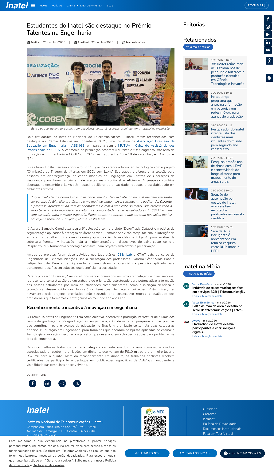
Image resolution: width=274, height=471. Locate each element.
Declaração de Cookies (48, 465)
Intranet (209, 419)
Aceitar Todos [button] (147, 453)
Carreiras (209, 414)
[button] (242, 453)
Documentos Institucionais (222, 429)
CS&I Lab (124, 254)
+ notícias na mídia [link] (199, 274)
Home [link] (43, 5)
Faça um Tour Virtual (218, 433)
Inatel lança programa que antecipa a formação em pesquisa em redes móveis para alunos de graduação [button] (227, 106)
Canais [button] (71, 5)
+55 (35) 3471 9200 (41, 435)
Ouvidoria (210, 409)
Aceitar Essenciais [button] (194, 453)
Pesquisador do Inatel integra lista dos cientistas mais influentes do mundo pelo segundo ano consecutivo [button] (227, 139)
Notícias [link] (57, 5)
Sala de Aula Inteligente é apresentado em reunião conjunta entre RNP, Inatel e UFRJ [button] (225, 241)
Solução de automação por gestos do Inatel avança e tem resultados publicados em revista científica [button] (227, 206)
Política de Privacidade (220, 424)
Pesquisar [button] (256, 5)
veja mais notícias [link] (198, 47)
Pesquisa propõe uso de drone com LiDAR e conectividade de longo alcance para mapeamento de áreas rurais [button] (226, 172)
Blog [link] (110, 5)
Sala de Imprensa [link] (91, 5)
